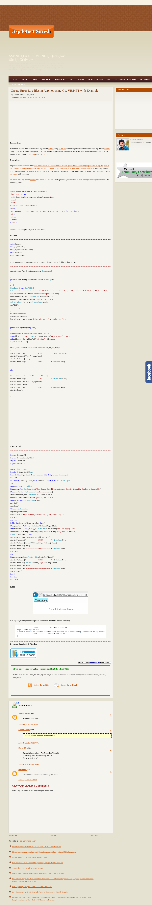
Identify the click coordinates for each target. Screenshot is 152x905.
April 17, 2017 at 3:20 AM (27, 780)
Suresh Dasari (24, 730)
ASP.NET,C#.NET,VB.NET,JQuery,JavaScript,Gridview (37, 57)
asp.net (50, 148)
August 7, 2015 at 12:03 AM (28, 743)
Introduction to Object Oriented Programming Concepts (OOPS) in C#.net (37, 863)
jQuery (56, 171)
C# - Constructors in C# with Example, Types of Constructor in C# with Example (40, 892)
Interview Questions (125, 79)
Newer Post (13, 836)
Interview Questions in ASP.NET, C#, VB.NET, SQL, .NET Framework (36, 847)
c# (28, 97)
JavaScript (60, 79)
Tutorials (145, 79)
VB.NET (42, 97)
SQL (71, 79)
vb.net (63, 148)
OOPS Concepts (96, 79)
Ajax (35, 79)
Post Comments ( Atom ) (28, 841)
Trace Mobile (18, 85)
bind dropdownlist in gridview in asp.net (56, 168)
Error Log (34, 97)
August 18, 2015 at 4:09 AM (28, 764)
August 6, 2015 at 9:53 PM (28, 725)
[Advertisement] (87, 31)
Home (14, 79)
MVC (109, 79)
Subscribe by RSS (38, 685)
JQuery (80, 79)
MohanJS (22, 748)
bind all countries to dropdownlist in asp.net (50, 165)
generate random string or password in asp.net (85, 165)
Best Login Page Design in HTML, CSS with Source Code (32, 887)
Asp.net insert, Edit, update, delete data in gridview (29, 857)
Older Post (94, 836)
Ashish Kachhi (24, 713)
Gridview (46, 79)
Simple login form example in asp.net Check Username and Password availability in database (44, 852)
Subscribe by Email (65, 685)
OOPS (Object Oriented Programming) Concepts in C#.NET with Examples (38, 873)
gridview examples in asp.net (83, 168)
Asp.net (23, 97)
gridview (32, 171)
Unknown (22, 770)
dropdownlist (23, 171)
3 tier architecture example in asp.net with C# (27, 868)
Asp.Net (24, 79)
